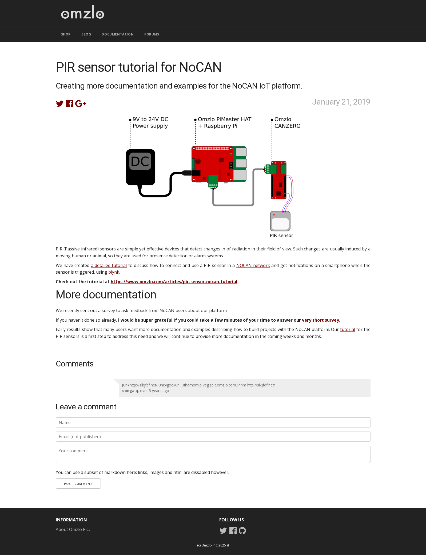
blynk (113, 272)
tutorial (347, 329)
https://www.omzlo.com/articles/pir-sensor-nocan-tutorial (174, 282)
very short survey (320, 320)
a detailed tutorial (109, 265)
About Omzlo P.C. (73, 529)
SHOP (66, 34)
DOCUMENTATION (118, 34)
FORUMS (151, 34)
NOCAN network (253, 265)
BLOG (86, 34)
